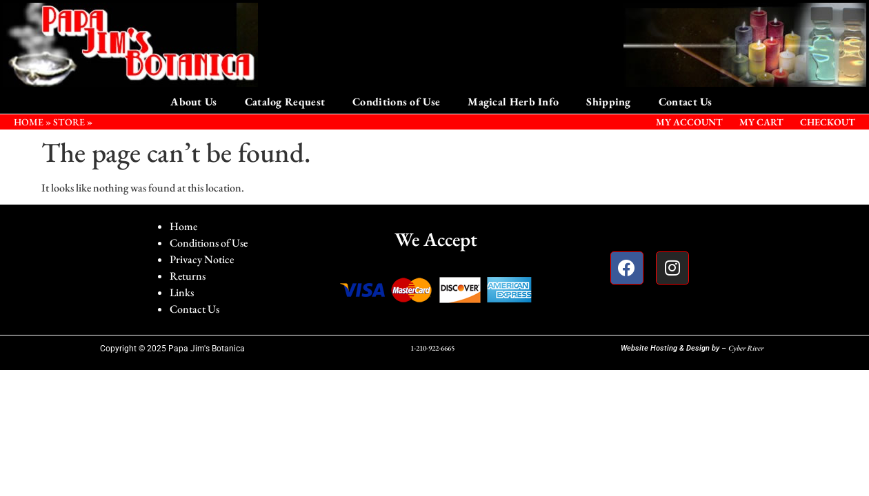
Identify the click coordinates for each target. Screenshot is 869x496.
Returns (188, 276)
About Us (193, 101)
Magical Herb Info (513, 101)
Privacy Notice (202, 259)
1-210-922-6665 (432, 348)
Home (183, 226)
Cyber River (745, 348)
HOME (28, 122)
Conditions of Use (396, 101)
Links (182, 292)
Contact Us (685, 101)
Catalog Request (285, 101)
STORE (69, 122)
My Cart (761, 122)
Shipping (608, 101)
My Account (689, 122)
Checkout (827, 122)
